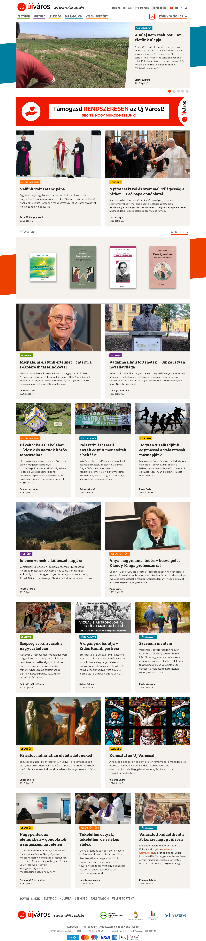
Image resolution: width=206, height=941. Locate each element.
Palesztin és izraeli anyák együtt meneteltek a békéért (102, 449)
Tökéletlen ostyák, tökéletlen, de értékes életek (99, 839)
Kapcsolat (73, 926)
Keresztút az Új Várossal (131, 755)
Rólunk (116, 7)
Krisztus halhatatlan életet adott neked (56, 755)
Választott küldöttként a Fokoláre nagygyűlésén (161, 837)
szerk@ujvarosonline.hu (122, 931)
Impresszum (89, 926)
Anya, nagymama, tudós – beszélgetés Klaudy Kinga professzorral (144, 563)
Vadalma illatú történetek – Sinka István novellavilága (147, 364)
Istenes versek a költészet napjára (51, 560)
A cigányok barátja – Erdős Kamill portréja (99, 646)
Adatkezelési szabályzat (115, 926)
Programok (142, 7)
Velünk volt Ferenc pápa (42, 188)
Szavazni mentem (155, 643)
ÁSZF (135, 926)
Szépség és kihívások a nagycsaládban (41, 646)
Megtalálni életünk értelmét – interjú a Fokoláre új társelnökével (56, 364)
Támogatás (159, 7)
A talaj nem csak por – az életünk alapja (158, 37)
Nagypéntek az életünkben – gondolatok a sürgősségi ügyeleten (43, 839)
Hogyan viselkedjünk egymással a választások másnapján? (162, 449)
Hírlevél (127, 7)
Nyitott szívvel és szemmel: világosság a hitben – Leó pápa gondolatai (146, 191)
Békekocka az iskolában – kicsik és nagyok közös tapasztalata (43, 449)
